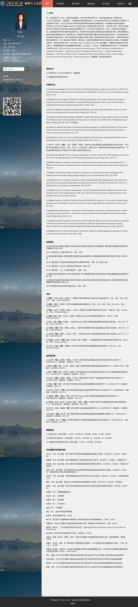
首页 (47, 4)
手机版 (72, 603)
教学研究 (75, 4)
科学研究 (60, 4)
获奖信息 (91, 4)
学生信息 (106, 4)
